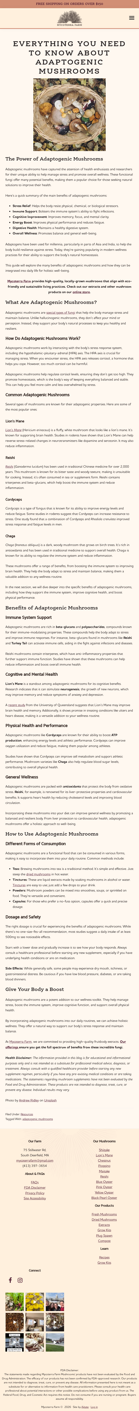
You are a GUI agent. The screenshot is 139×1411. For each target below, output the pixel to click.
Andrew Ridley (29, 1100)
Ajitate (85, 1407)
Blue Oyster (104, 1182)
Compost (104, 1241)
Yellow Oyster (104, 1192)
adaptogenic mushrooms (37, 1119)
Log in (94, 1407)
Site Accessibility (35, 1198)
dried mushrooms (38, 874)
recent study (16, 705)
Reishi (9, 466)
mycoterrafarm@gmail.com (34, 1160)
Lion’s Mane (13, 430)
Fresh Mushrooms (104, 1214)
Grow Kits (104, 1230)
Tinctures (19, 885)
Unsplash (50, 1100)
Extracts (104, 1225)
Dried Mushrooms (104, 1219)
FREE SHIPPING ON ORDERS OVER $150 (69, 4)
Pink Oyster (104, 1187)
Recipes (104, 1257)
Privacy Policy (34, 1193)
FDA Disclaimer (35, 1187)
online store (81, 292)
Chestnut (104, 1160)
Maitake (104, 1171)
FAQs (35, 1182)
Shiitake (104, 1150)
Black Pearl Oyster (104, 1198)
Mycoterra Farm (19, 281)
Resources (27, 1114)
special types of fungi (60, 312)
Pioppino (104, 1166)
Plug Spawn (104, 1235)
